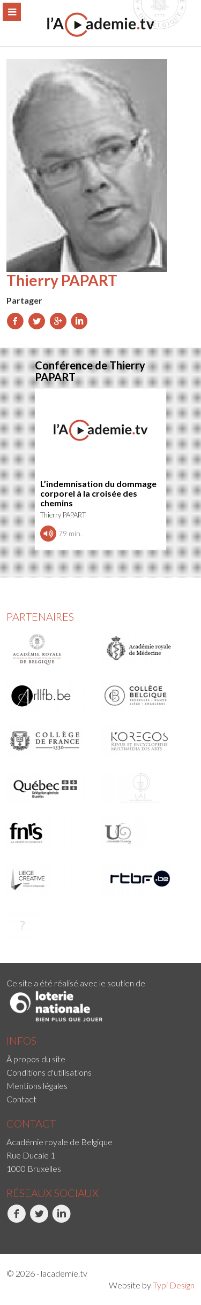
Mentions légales (37, 1085)
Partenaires (40, 616)
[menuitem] (100, 1058)
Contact (21, 1099)
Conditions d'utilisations (49, 1072)
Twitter (39, 1219)
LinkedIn (61, 1219)
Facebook (16, 1219)
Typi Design (174, 1285)
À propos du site (35, 1059)
